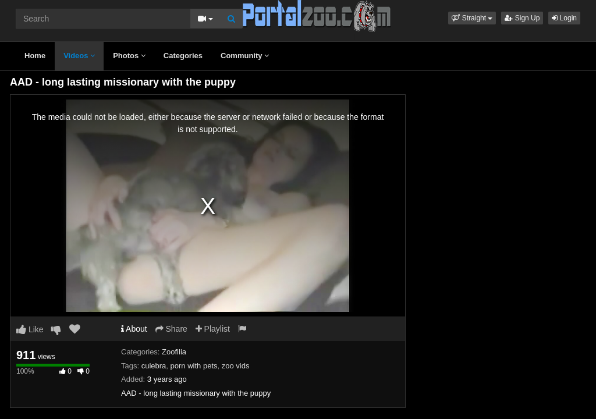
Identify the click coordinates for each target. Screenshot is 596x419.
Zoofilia (174, 351)
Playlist (213, 328)
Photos (129, 55)
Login (564, 18)
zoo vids (236, 365)
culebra (153, 365)
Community (245, 55)
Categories (183, 55)
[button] (472, 18)
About (134, 328)
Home (34, 55)
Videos (79, 55)
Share (171, 328)
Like (30, 329)
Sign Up (522, 18)
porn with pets (194, 365)
